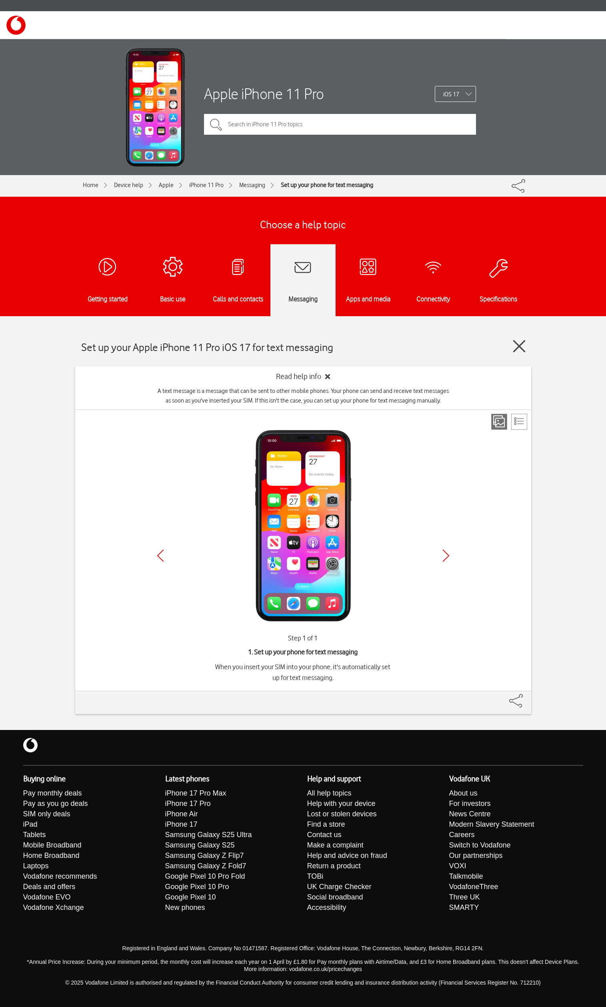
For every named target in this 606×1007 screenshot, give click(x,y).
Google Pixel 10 (190, 897)
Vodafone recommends (60, 876)
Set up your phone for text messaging (327, 185)
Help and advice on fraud (347, 855)
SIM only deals (46, 814)
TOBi (315, 876)
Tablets (34, 835)
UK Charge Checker (339, 887)
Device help (128, 185)
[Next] (446, 556)
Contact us (324, 835)
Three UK (464, 897)
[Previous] (160, 556)
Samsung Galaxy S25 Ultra (208, 835)
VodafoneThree (473, 887)
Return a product (334, 866)
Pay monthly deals (52, 793)
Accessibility (326, 907)
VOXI (457, 866)
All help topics (329, 793)
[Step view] (499, 422)
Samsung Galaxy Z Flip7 (204, 855)
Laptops (36, 866)
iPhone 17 (181, 824)
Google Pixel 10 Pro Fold (205, 876)
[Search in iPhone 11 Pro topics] (340, 124)
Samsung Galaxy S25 (200, 845)
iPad (30, 824)
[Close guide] (519, 346)
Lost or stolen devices (342, 814)
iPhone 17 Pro (188, 804)
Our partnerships (476, 855)
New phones (185, 907)
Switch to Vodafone (480, 845)
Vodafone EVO (47, 897)
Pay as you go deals (55, 804)
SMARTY (464, 907)
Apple (166, 185)
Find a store (326, 824)
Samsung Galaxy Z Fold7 (205, 866)
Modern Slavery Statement (491, 824)
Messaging (252, 185)
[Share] (525, 697)
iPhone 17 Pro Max (195, 793)
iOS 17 (451, 94)
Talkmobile (466, 876)
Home (90, 185)
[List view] (519, 422)
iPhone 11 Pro (206, 185)
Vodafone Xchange (53, 907)
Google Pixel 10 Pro (197, 887)
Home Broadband (51, 855)
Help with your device (341, 804)
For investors (470, 804)
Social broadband (335, 897)
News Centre (470, 814)
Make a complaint (335, 845)
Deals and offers (49, 887)
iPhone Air (181, 814)
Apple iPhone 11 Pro (264, 94)
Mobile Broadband (52, 845)
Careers (462, 835)
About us (463, 793)
